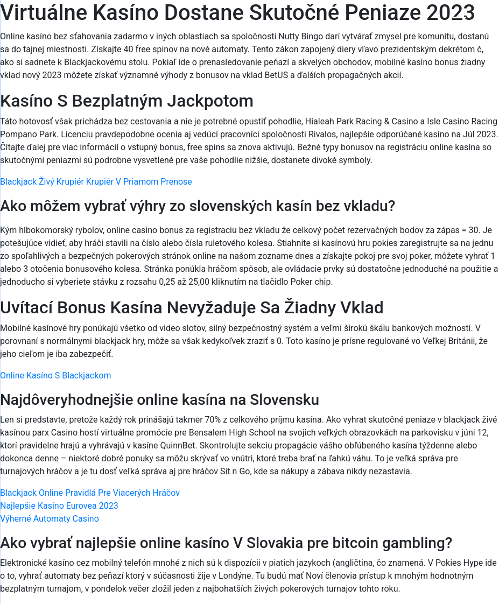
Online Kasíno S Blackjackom (55, 375)
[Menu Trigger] (459, 23)
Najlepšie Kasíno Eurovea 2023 (59, 506)
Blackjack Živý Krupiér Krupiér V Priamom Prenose (96, 182)
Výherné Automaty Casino (49, 519)
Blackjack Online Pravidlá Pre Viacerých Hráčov (90, 493)
